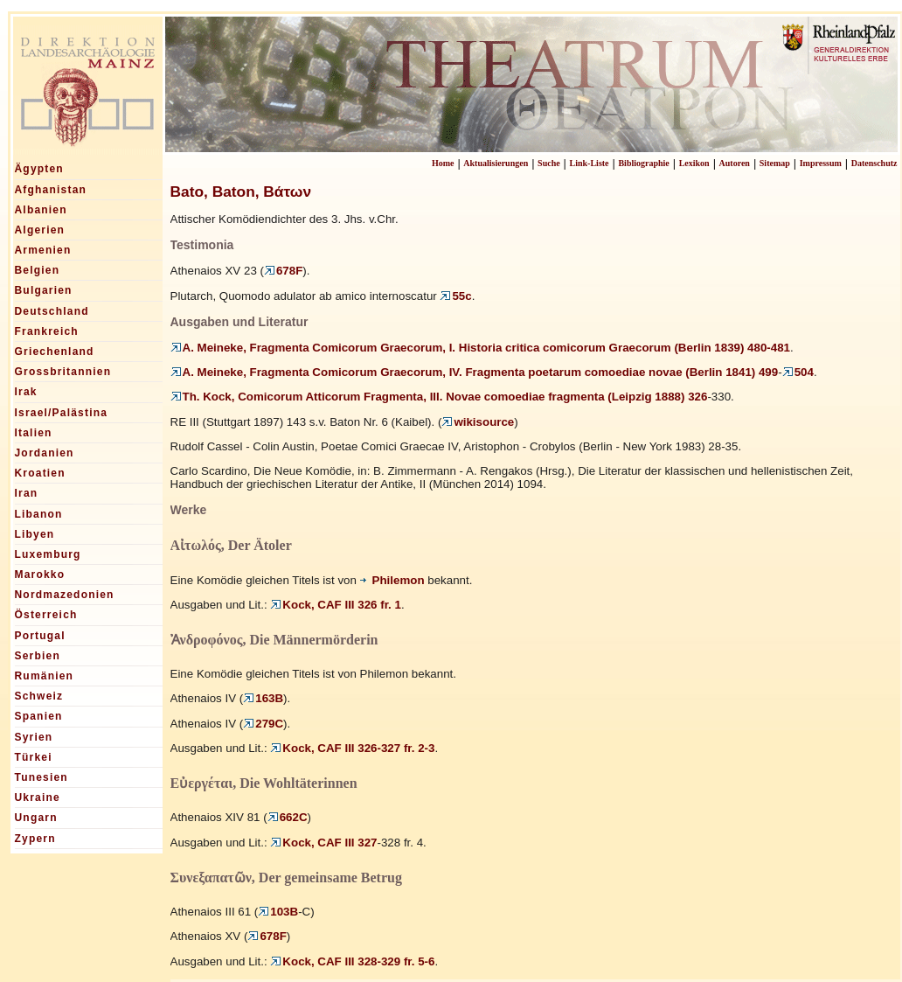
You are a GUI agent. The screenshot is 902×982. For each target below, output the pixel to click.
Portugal (40, 636)
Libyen (35, 534)
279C (263, 723)
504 (798, 372)
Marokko (40, 574)
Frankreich (47, 331)
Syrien (34, 737)
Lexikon (694, 163)
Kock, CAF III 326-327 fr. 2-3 (352, 748)
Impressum (821, 163)
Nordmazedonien (64, 595)
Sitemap (775, 163)
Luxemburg (48, 554)
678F (283, 270)
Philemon (392, 580)
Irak (26, 392)
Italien (33, 433)
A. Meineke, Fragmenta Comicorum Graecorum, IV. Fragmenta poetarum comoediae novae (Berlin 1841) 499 (474, 372)
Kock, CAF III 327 (323, 842)
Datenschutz (874, 163)
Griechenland (54, 351)
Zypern (35, 838)
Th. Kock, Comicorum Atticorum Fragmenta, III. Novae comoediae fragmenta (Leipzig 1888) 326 (439, 396)
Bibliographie (643, 163)
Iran (26, 493)
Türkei (33, 757)
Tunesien (41, 777)
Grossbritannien (63, 372)
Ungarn (36, 817)
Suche (549, 163)
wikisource (477, 421)
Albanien (41, 210)
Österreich (46, 615)
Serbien (37, 656)
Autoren (734, 163)
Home (443, 163)
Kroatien (40, 473)
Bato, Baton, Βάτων (241, 191)
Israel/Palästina (61, 413)
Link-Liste (589, 163)
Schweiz (39, 696)
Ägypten (39, 169)
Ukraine (37, 797)
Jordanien (44, 453)
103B (278, 911)
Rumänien (44, 676)
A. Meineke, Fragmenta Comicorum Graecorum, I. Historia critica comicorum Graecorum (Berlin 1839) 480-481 (480, 347)
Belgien (37, 270)
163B (263, 698)
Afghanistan (51, 190)
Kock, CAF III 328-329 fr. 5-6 (352, 961)
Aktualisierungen (495, 163)
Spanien (39, 716)
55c (455, 296)
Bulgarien (44, 290)
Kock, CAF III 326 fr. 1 (335, 604)
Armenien (43, 250)
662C (287, 817)
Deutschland (52, 311)
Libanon (39, 514)
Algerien (40, 230)
